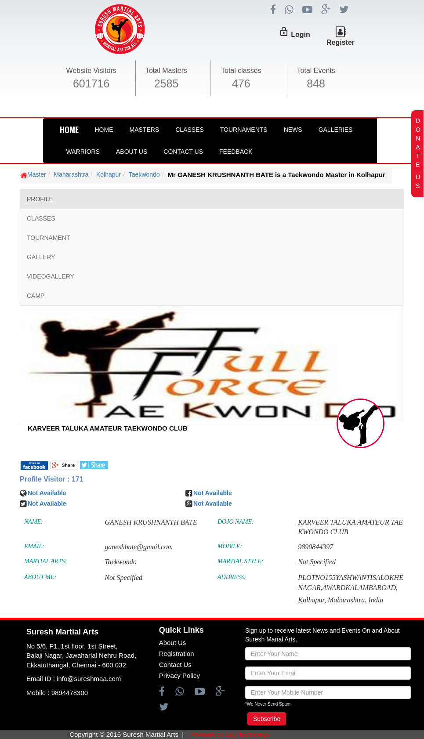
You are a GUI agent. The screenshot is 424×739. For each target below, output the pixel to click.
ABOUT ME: (40, 577)
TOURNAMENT (48, 237)
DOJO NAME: (235, 521)
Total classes (241, 70)
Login (300, 34)
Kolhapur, (312, 600)
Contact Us (183, 151)
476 (241, 83)
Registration (176, 653)
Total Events (316, 70)
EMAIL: (34, 546)
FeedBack (235, 151)
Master (36, 174)
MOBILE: (229, 546)
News (293, 129)
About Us (131, 151)
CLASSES (41, 218)
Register (340, 42)
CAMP (35, 295)
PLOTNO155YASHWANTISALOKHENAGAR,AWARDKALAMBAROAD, (350, 582)
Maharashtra (71, 174)
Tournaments (244, 129)
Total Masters (166, 70)
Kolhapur (108, 174)
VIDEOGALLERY (50, 276)
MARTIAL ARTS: (45, 561)
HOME (69, 129)
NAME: (33, 521)
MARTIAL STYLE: (240, 561)
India (375, 600)
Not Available (47, 492)
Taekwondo (144, 174)
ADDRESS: (231, 577)
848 (316, 83)
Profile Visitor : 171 (51, 479)
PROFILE (40, 199)
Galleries (336, 129)
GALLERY (41, 257)
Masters (144, 129)
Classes (189, 129)
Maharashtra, (347, 600)
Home (104, 129)
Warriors (83, 151)
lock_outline (284, 31)
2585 (166, 83)
